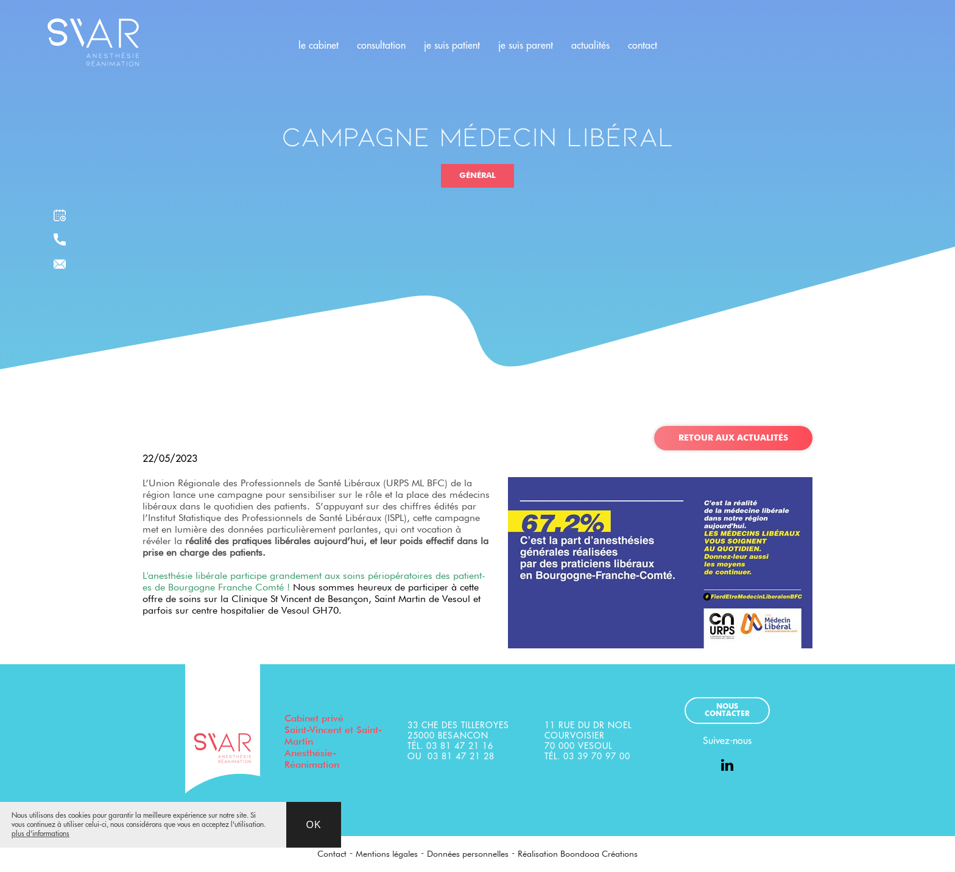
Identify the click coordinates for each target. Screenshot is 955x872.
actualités (590, 46)
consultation (381, 46)
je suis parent (525, 46)
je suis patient (452, 46)
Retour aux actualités (733, 438)
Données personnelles (468, 854)
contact (642, 46)
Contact (332, 854)
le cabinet (318, 46)
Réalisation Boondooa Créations (578, 854)
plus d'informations (40, 833)
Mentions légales (387, 854)
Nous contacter (727, 710)
